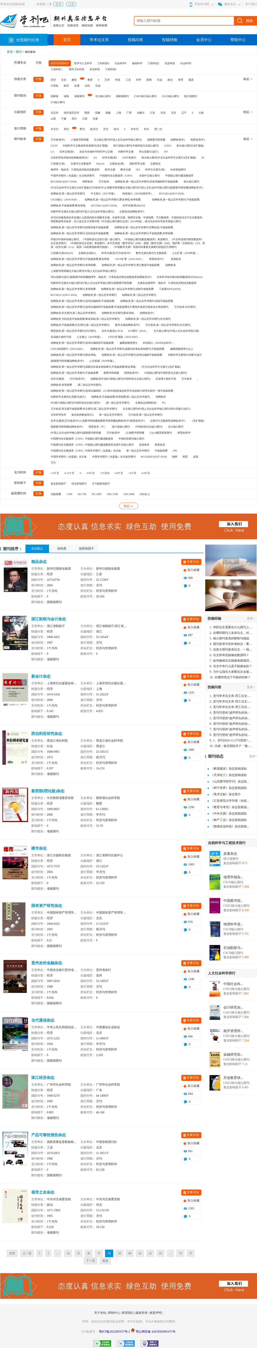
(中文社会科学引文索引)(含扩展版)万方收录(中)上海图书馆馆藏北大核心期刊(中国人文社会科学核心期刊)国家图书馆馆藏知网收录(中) (127, 187)
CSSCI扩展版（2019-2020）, (124, 336)
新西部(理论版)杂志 (48, 791)
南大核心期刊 (191, 181)
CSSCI (167, 145)
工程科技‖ (153, 63)
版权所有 (142, 1312)
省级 (66, 96)
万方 (53, 462)
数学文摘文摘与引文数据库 (151, 253)
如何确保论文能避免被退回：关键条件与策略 (231, 660)
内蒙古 (141, 112)
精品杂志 (39, 562)
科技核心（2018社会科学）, (158, 342)
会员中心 (204, 40)
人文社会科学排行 (221, 973)
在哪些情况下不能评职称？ (230, 677)
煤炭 (191, 79)
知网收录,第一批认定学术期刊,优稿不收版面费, (147, 300)
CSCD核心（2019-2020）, (65, 199)
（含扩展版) (197, 420)
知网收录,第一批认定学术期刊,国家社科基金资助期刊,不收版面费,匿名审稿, (93, 366)
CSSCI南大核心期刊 (145, 96)
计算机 (54, 85)
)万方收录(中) (77, 378)
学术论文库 (99, 40)
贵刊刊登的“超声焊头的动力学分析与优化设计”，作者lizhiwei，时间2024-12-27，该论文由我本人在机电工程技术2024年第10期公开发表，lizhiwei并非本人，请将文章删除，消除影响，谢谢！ (231, 712)
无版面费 (56, 494)
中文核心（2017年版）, (104, 193)
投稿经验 (169, 40)
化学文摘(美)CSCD (112, 330)
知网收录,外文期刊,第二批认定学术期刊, (73, 312)
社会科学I (186, 63)
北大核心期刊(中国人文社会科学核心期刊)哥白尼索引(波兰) (156, 408)
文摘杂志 (155, 163)
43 (160, 1253)
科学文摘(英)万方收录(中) (116, 253)
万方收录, (104, 181)
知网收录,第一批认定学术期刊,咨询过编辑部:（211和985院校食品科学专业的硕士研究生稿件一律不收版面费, (112, 390)
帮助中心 (238, 40)
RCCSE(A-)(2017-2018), (104, 205)
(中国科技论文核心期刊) (149, 426)
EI (203, 157)
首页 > (11, 51)
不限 (39, 62)
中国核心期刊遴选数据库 (179, 175)
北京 (173, 112)
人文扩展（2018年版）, (185, 253)
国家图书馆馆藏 (156, 139)
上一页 (26, 1253)
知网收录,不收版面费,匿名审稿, (68, 205)
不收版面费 (161, 450)
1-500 (69, 494)
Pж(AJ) (100, 163)
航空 (66, 85)
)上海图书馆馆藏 (135, 432)
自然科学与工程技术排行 (227, 843)
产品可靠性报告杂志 (48, 1135)
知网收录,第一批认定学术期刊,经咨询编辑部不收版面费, (146, 181)
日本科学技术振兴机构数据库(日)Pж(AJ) (179, 277)
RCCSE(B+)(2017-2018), (64, 181)
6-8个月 (146, 473)
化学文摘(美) (66, 151)
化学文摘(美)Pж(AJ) (134, 205)
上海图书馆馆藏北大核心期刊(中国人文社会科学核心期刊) (84, 271)
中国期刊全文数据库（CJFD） (117, 175)
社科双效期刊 (178, 169)
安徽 (97, 112)
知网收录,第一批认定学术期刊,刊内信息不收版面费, (80, 233)
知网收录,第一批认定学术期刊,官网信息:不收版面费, (144, 227)
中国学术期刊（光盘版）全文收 (69, 456)
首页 (67, 40)
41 (139, 1253)
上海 (118, 112)
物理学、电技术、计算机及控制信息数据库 (75, 169)
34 (68, 1253)
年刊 (146, 129)
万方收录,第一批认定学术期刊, (145, 414)
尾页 (105, 1260)
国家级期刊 (122, 96)
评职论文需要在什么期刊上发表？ (231, 627)
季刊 (82, 129)
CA (52, 151)
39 (119, 1253)
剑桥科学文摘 (126, 151)
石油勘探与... (233, 948)
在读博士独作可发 (166, 378)
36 (88, 1253)
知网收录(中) (178, 139)
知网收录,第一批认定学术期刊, (68, 193)
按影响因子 (86, 548)
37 (98, 1253)
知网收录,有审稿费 (61, 384)
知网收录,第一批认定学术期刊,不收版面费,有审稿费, (144, 233)
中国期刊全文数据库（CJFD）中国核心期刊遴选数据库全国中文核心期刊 (92, 444)
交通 (76, 85)
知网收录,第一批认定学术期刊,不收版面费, (176, 199)
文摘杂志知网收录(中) (131, 211)
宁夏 (63, 118)
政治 (170, 79)
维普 (185, 456)
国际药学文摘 (137, 163)
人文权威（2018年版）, (102, 360)
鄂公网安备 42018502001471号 (156, 1331)
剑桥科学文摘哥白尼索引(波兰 (185, 354)
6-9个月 (119, 473)
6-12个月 (69, 473)
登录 (58, 4)
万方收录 (186, 378)
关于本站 (100, 1312)
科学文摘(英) (109, 157)
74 (180, 1253)
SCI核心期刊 (58, 102)
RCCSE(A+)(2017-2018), (64, 294)
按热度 (61, 548)
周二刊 (158, 129)
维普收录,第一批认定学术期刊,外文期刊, (73, 330)
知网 (174, 456)
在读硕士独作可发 (61, 336)
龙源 (195, 456)
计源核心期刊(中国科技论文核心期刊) (165, 372)
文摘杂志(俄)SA (87, 253)
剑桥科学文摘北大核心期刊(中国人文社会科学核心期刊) (82, 211)
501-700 (82, 494)
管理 (180, 79)
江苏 (152, 112)
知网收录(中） (148, 312)
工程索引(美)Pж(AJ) (62, 253)
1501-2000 (128, 494)
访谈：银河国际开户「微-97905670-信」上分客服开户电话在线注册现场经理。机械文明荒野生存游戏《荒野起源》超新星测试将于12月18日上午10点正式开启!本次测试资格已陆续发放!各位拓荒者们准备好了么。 (231, 746)
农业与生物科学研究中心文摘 (96, 151)
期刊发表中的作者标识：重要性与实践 (231, 644)
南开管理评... (233, 1031)
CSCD (54, 145)
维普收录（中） (98, 426)
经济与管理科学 (60, 63)
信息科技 (170, 63)
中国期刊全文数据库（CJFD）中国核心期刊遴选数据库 (82, 438)
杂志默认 (37, 548)
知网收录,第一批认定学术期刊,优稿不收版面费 (127, 288)
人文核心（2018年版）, (90, 336)
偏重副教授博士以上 (181, 348)
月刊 (105, 129)
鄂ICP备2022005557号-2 (115, 1331)
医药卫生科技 (76, 69)
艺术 (107, 79)
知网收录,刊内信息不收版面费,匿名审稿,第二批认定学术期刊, (85, 318)
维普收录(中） (157, 259)
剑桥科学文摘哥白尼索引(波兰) (68, 396)
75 (190, 1253)
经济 (53, 79)
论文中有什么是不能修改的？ (231, 666)
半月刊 (54, 129)
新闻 (149, 79)
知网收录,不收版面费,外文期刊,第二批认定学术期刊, (80, 324)
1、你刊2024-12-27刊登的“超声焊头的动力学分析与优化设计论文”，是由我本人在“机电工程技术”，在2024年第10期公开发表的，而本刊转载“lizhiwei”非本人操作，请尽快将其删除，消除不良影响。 (231, 740)
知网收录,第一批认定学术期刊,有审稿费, (73, 265)
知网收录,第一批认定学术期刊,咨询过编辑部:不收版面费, (83, 300)
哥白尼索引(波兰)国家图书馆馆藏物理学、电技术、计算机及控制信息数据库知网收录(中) (101, 277)
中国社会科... (233, 984)
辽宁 (184, 112)
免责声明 (156, 1312)
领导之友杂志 (42, 1192)
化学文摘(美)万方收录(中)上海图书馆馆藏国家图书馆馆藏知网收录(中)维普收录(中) (98, 420)
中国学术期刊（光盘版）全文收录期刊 (72, 175)
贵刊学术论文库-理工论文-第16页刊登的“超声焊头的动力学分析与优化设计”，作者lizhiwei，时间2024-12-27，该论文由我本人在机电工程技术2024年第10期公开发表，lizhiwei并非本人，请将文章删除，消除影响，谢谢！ (231, 696)
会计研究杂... (233, 1007)
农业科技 (95, 69)
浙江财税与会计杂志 (48, 619)
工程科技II (103, 63)
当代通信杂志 (42, 1020)
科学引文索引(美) (155, 169)
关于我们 (251, 4)
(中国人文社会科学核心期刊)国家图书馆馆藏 (76, 432)
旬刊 (116, 129)
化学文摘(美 (57, 378)
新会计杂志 (41, 676)
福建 (108, 112)
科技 (117, 79)
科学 (138, 79)
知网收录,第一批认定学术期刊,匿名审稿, (73, 354)
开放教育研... (233, 1078)
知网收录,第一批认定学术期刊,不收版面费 (74, 372)
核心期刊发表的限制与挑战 (229, 638)
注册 (71, 4)
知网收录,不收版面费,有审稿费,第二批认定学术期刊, (120, 396)
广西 (129, 112)
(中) (175, 450)
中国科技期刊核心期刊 (131, 438)
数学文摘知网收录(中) (127, 324)
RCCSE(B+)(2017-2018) (154, 456)
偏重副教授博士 (129, 342)
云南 (201, 112)
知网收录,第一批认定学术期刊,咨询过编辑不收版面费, (132, 354)
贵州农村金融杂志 (46, 963)
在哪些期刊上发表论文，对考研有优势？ (231, 632)
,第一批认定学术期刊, (117, 402)
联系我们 (128, 1312)
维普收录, (87, 181)
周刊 (66, 129)
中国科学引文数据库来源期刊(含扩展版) (85, 145)
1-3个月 (55, 473)
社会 (159, 79)
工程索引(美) (58, 163)
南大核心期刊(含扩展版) (190, 145)
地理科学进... (233, 924)
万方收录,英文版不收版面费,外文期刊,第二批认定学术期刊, (84, 408)
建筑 (74, 79)
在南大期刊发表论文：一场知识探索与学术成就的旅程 (231, 649)
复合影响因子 (58, 483)
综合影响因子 (79, 483)
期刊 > (20, 51)
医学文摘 (110, 169)
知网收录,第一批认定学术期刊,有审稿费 (73, 288)
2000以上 (145, 494)
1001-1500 (112, 494)
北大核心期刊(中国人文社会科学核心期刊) (118, 139)
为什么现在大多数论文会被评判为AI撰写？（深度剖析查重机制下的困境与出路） (231, 671)
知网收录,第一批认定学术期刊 (100, 294)
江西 (84, 118)
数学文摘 (125, 169)
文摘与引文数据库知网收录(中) (167, 420)
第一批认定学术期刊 (137, 450)
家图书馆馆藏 (111, 372)
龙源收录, (176, 259)
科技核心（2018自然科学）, (138, 193)
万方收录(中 (113, 432)
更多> (251, 618)
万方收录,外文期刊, (185, 306)
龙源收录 (144, 444)
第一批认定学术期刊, (111, 414)
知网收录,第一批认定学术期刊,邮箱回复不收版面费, (80, 227)
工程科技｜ (57, 69)
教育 (90, 79)
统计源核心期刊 (121, 426)
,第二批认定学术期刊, (89, 384)
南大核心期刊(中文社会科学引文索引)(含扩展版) (168, 157)
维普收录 (160, 444)
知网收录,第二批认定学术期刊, (139, 294)
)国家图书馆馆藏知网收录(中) (67, 360)
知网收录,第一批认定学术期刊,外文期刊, (148, 318)
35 (78, 1253)
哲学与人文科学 (83, 63)
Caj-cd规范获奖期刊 (161, 432)
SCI (138, 169)
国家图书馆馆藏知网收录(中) (67, 426)
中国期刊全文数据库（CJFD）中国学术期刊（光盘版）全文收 (86, 450)
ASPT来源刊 (129, 157)
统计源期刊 (190, 96)
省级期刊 (79, 96)
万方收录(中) (58, 139)
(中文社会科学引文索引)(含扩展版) (161, 366)
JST (166, 151)
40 (129, 1253)
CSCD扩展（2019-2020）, (129, 259)
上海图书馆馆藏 (80, 139)
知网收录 (161, 396)
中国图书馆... (233, 900)
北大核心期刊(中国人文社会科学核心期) (176, 330)
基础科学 (137, 63)
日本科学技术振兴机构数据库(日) (69, 157)
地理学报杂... (233, 877)
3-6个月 (90, 473)
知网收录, (170, 265)
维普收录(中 (184, 432)
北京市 (54, 112)
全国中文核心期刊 (149, 175)
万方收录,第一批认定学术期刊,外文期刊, (168, 324)
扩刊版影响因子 (101, 483)
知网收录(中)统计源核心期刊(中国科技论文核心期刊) (120, 378)
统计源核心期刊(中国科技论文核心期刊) (136, 145)
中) (163, 402)
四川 (74, 118)
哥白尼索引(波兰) (149, 151)
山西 (53, 118)
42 (150, 1253)
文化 (63, 79)
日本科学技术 (58, 414)
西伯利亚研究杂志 (46, 734)
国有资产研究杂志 (46, 906)
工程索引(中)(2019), (170, 288)
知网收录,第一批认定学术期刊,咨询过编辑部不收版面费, (82, 342)
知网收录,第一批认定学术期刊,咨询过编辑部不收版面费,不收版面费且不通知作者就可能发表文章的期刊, (110, 306)
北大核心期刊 (103, 96)
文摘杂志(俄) (117, 163)
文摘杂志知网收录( (146, 402)
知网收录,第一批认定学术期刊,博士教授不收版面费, (131, 265)
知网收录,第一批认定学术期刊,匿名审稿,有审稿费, (113, 199)
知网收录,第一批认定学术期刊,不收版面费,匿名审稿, (80, 259)
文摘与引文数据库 (81, 163)
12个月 (132, 473)
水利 (87, 85)
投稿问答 (135, 40)
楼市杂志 (39, 848)
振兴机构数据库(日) (82, 414)
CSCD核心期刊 (170, 96)
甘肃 (95, 118)
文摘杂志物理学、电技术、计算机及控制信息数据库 (166, 282)
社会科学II (121, 63)
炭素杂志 (230, 853)
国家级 (54, 96)
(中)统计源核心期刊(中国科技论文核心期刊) (75, 402)
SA (95, 157)
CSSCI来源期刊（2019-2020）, (68, 348)
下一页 (90, 1260)
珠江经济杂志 (42, 1077)
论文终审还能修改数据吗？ (229, 655)
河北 (163, 112)
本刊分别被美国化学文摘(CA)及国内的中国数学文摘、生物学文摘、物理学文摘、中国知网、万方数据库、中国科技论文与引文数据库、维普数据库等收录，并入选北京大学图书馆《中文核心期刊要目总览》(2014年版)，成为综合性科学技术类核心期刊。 (128, 219)
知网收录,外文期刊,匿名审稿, (118, 312)
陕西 (87, 112)
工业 (128, 79)
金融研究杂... (233, 1054)
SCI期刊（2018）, (138, 330)
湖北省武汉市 (71, 112)
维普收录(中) (197, 139)
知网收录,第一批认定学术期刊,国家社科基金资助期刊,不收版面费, (127, 348)
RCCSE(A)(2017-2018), (171, 193)
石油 (97, 85)
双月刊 (94, 129)
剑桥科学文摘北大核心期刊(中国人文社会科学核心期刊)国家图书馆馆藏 (91, 282)
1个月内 (104, 473)
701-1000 (96, 494)
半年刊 (134, 129)
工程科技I (110, 69)
